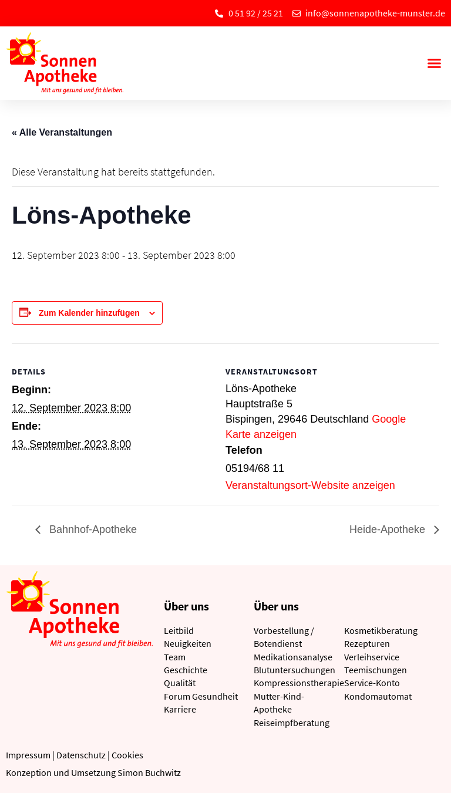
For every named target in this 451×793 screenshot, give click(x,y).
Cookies (127, 755)
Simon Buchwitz (149, 772)
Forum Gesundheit (201, 696)
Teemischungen (375, 670)
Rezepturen (367, 643)
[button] (434, 63)
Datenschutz (81, 755)
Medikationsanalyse (293, 657)
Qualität (180, 683)
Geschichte (185, 670)
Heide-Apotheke (388, 529)
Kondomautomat (378, 696)
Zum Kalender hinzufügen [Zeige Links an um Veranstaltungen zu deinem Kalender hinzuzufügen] (89, 313)
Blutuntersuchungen (294, 670)
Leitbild (179, 630)
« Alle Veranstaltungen (62, 132)
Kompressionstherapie (299, 683)
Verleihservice (371, 657)
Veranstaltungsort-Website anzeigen (310, 485)
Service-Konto (372, 683)
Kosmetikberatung (381, 630)
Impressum (28, 755)
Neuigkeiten (187, 643)
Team (175, 657)
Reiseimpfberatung (291, 722)
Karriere (180, 709)
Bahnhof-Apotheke (91, 529)
